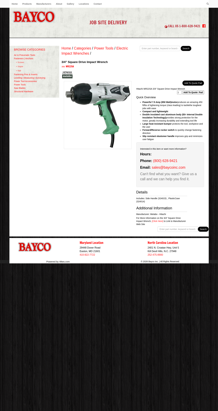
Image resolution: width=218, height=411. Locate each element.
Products (27, 4)
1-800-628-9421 (189, 26)
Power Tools (20, 84)
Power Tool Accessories (25, 81)
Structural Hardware (23, 91)
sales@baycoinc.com (169, 167)
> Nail (18, 71)
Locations (84, 4)
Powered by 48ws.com (58, 261)
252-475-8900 (155, 254)
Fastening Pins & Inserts (26, 74)
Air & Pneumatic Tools (24, 55)
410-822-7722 (87, 254)
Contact (98, 4)
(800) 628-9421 (165, 161)
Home (15, 4)
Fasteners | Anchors (23, 58)
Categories (82, 48)
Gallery (70, 4)
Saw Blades (20, 88)
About (59, 4)
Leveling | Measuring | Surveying (29, 78)
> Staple (19, 66)
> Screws (20, 62)
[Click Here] (157, 221)
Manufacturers (43, 4)
